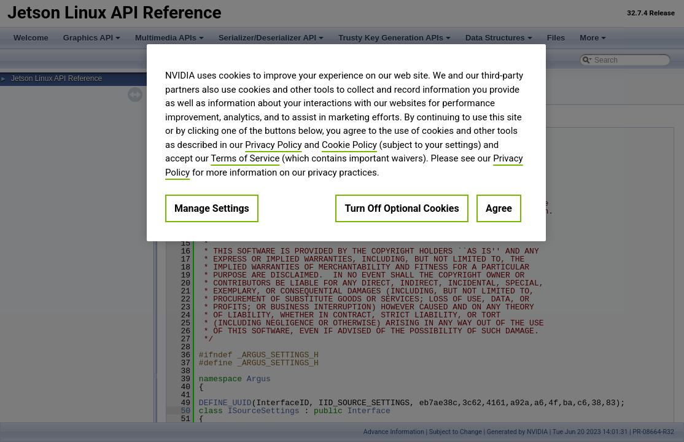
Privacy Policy (273, 144)
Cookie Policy (349, 144)
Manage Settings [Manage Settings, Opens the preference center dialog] (211, 208)
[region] (346, 142)
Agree (499, 208)
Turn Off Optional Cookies (401, 208)
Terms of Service (245, 158)
